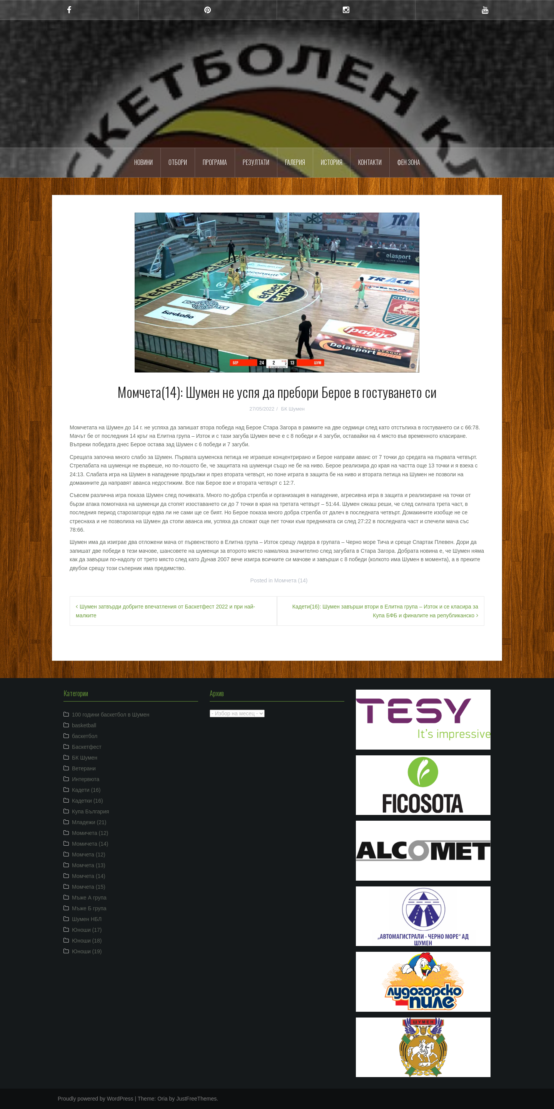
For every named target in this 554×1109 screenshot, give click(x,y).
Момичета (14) (90, 844)
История (331, 162)
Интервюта (85, 779)
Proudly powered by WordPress (95, 1099)
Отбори (178, 162)
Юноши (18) (87, 941)
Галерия (295, 162)
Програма (215, 162)
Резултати (256, 162)
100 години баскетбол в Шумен (110, 715)
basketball (84, 725)
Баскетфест (87, 747)
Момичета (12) (90, 833)
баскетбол (84, 736)
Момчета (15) (88, 887)
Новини (143, 162)
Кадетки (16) (87, 801)
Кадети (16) (86, 790)
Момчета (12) (88, 854)
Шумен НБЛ (87, 919)
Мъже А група (89, 898)
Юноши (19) (87, 951)
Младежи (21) (89, 822)
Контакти (370, 162)
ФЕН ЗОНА (408, 162)
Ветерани (84, 768)
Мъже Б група (89, 908)
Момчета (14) (291, 580)
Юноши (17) (87, 930)
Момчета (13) (88, 865)
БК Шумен (292, 409)
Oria (162, 1099)
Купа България (90, 811)
